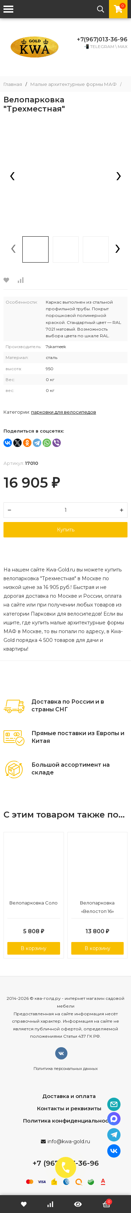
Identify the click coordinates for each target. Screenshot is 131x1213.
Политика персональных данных (66, 1068)
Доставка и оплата (69, 1096)
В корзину (33, 948)
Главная (12, 84)
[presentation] (12, 176)
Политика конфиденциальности (69, 1120)
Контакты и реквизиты (69, 1108)
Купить (65, 530)
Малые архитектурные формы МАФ (73, 84)
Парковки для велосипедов (63, 412)
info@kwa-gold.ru (69, 1141)
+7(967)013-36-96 (102, 39)
